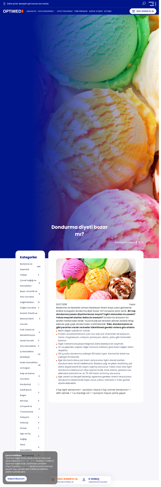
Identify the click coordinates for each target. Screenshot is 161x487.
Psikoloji (30, 423)
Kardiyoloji (30, 384)
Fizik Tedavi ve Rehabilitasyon (30, 332)
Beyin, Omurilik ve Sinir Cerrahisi (30, 294)
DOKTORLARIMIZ (65, 11)
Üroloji (30, 428)
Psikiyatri (30, 417)
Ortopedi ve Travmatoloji (30, 409)
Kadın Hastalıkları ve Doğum (30, 365)
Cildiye (30, 275)
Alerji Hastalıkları (30, 447)
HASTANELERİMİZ (45, 11)
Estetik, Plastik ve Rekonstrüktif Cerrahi (30, 319)
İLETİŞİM (107, 11)
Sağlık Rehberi (30, 302)
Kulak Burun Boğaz (30, 392)
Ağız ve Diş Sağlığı (30, 436)
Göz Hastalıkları (30, 346)
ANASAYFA (32, 11)
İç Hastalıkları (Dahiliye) (30, 354)
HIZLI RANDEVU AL (143, 11)
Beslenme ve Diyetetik (30, 267)
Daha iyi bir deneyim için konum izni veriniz (26, 3)
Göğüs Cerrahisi (30, 308)
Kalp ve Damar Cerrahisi (30, 376)
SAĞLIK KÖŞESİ (96, 11)
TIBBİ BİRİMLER (81, 11)
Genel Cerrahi (30, 341)
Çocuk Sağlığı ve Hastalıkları (30, 283)
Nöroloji (30, 401)
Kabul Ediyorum (16, 478)
